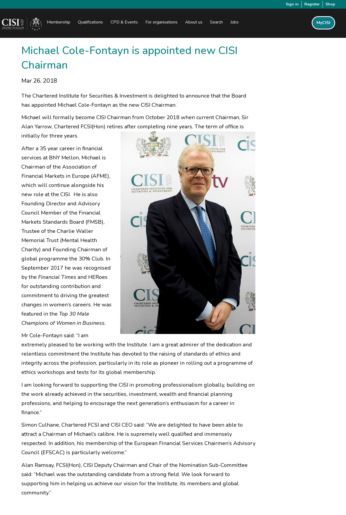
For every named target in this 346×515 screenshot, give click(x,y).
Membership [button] (58, 22)
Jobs (234, 22)
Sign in (292, 4)
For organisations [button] (161, 22)
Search (216, 22)
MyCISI (323, 23)
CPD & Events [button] (124, 22)
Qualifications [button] (90, 22)
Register (312, 4)
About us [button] (193, 22)
